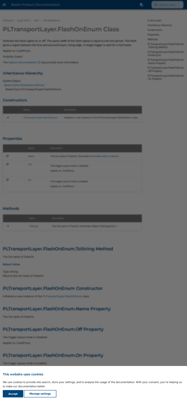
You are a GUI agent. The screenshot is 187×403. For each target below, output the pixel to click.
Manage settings (40, 393)
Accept (13, 393)
